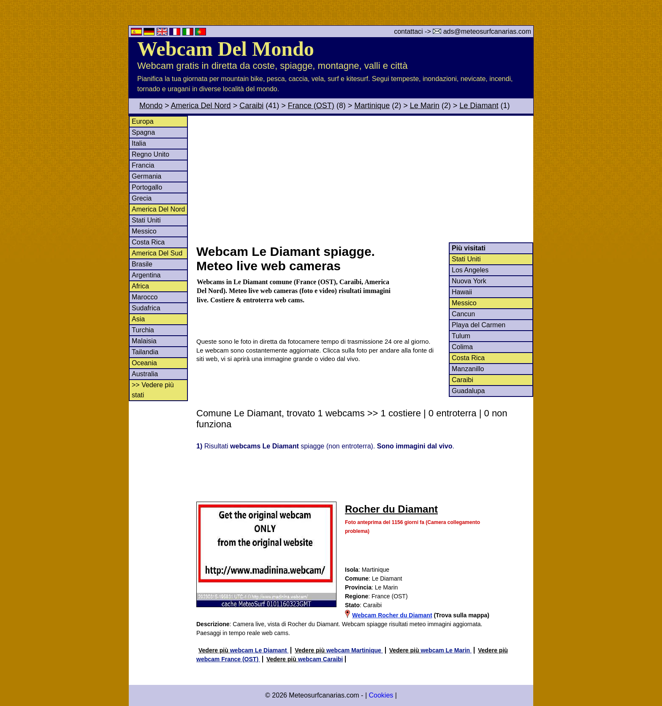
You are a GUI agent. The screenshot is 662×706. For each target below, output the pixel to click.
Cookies (381, 695)
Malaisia (144, 341)
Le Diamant (478, 105)
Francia (143, 165)
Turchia (143, 330)
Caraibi (251, 105)
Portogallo (147, 187)
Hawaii (462, 292)
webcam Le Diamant (259, 650)
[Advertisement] (364, 179)
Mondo (151, 105)
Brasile (142, 264)
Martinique (372, 105)
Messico (144, 231)
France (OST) (311, 105)
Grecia (142, 198)
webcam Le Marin (446, 650)
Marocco (144, 297)
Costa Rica (148, 242)
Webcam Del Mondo (225, 49)
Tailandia (145, 352)
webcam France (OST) (228, 659)
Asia (138, 319)
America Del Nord (201, 105)
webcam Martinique (354, 650)
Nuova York (469, 281)
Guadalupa (468, 390)
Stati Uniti (146, 220)
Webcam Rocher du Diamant (392, 615)
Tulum (461, 335)
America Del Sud (157, 253)
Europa (143, 121)
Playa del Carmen (478, 325)
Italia (139, 143)
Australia (145, 373)
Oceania (144, 363)
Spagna (143, 132)
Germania (146, 176)
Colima (462, 346)
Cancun (463, 314)
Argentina (146, 275)
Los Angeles (470, 270)
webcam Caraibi (320, 659)
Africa (140, 286)
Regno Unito (150, 154)
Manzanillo (468, 368)
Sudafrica (146, 308)
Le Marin (425, 105)
